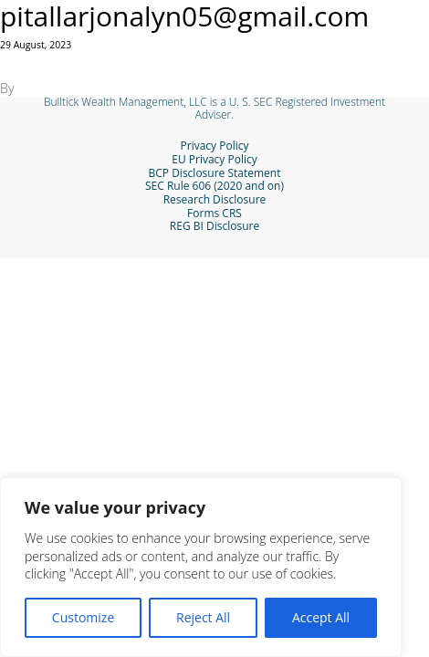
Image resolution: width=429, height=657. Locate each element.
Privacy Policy (215, 146)
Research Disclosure (215, 200)
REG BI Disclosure (214, 227)
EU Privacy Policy (214, 160)
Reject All (203, 617)
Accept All (321, 617)
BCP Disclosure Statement (215, 174)
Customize (83, 617)
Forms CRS (214, 214)
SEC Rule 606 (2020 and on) (214, 187)
